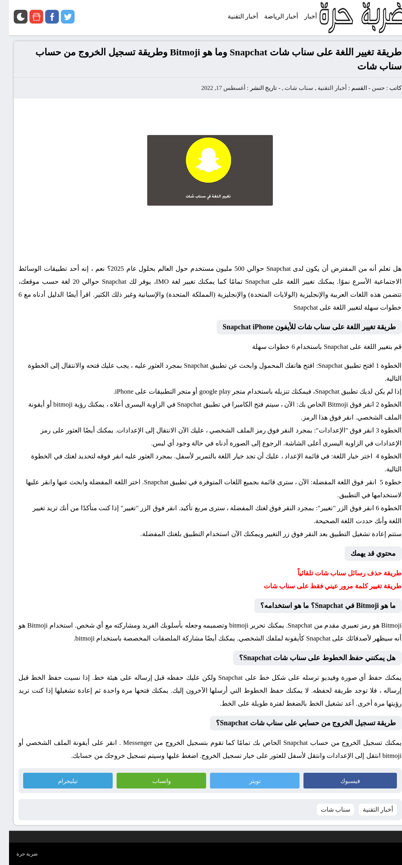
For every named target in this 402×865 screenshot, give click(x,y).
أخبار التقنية (323, 88)
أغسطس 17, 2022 (214, 88)
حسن (369, 88)
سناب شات (290, 88)
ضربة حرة (18, 854)
